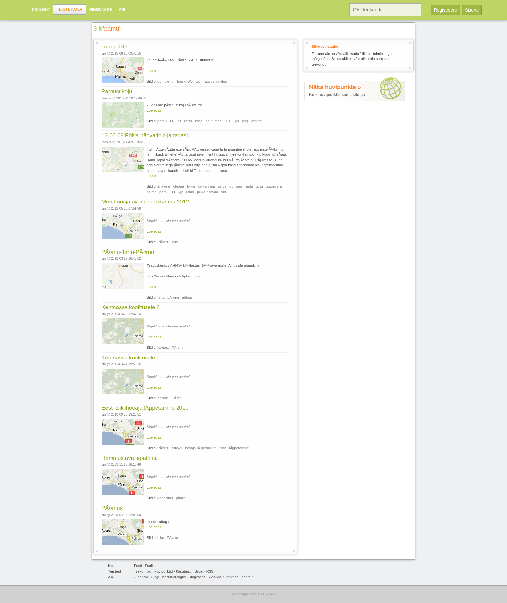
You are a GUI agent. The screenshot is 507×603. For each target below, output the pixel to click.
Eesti (138, 565)
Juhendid (141, 577)
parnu (162, 121)
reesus (106, 98)
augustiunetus (216, 81)
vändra (256, 121)
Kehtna (163, 347)
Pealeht (41, 9)
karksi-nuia (206, 186)
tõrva (191, 186)
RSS (210, 571)
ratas (188, 121)
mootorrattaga (158, 522)
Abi (122, 9)
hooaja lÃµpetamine (200, 448)
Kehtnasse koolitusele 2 (131, 307)
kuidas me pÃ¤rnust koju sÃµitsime (174, 105)
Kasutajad (184, 571)
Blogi (155, 577)
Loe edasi (154, 71)
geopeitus (165, 498)
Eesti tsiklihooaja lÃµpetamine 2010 (145, 408)
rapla (249, 186)
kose (198, 121)
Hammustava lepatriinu (130, 458)
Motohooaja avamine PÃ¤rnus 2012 (145, 202)
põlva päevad (207, 192)
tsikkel (177, 448)
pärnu (168, 81)
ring (245, 121)
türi (223, 192)
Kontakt (247, 577)
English (150, 565)
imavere (163, 186)
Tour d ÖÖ (114, 47)
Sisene (472, 10)
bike (175, 242)
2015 (228, 121)
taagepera (274, 186)
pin (104, 53)
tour (199, 81)
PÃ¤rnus (112, 508)
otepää (178, 186)
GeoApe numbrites (223, 577)
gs (237, 121)
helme (151, 192)
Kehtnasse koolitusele (128, 358)
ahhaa (187, 297)
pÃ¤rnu (173, 297)
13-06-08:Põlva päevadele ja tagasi (145, 135)
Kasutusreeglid (174, 577)
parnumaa (213, 121)
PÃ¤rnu (163, 242)
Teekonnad (142, 571)
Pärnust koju (117, 91)
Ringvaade (100, 9)
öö (159, 81)
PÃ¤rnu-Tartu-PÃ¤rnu (128, 252)
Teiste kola (69, 9)
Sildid (199, 571)
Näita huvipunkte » (335, 87)
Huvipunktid (163, 571)
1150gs (175, 121)
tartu (259, 186)
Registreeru (445, 10)
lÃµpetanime (239, 448)
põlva (222, 186)
